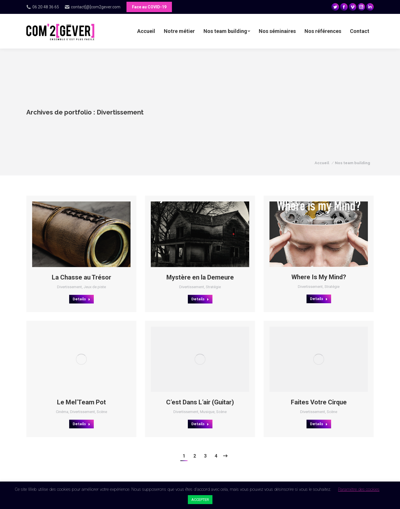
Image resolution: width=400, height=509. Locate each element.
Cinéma (62, 412)
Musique (207, 412)
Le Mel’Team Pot (81, 402)
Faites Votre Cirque (319, 402)
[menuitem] (146, 31)
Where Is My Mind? (318, 277)
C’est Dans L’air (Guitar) (200, 402)
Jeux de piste (95, 287)
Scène (102, 412)
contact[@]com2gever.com (92, 7)
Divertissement (69, 287)
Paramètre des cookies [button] (358, 489)
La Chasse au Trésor (81, 277)
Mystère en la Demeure (200, 277)
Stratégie (213, 287)
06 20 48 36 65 (42, 7)
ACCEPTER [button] (200, 499)
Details (81, 299)
